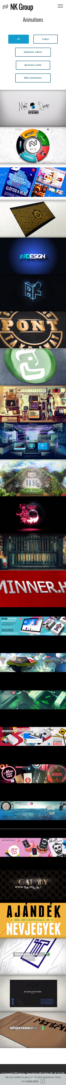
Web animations (33, 78)
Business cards (33, 65)
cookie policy (32, 1081)
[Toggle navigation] (60, 5)
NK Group (21, 6)
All (18, 39)
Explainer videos (33, 52)
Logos (45, 39)
